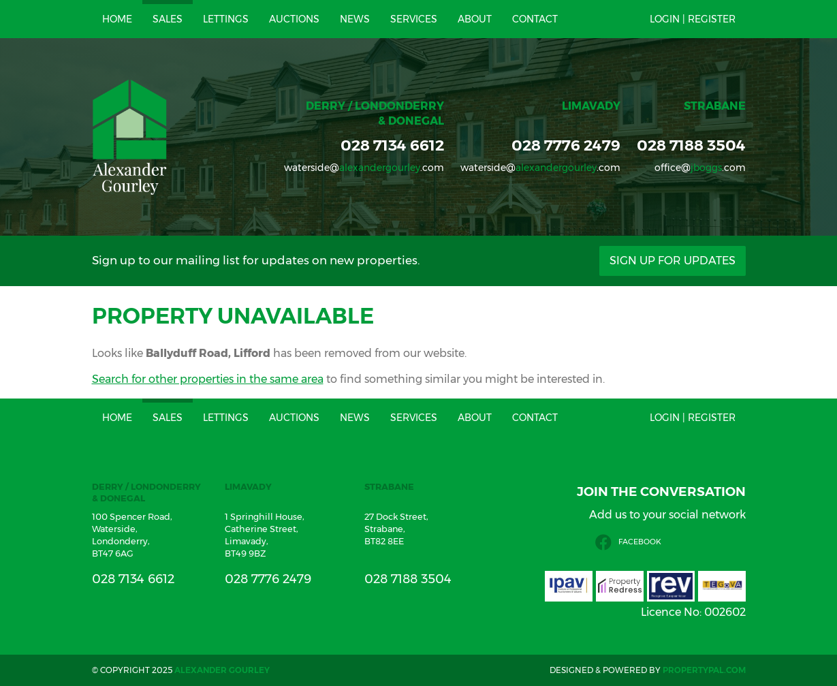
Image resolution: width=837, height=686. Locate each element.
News (355, 19)
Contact (535, 19)
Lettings (226, 19)
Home (117, 19)
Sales (168, 19)
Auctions (294, 19)
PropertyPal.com (704, 670)
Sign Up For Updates (673, 260)
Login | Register (693, 19)
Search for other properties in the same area (207, 379)
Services (413, 19)
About (475, 19)
